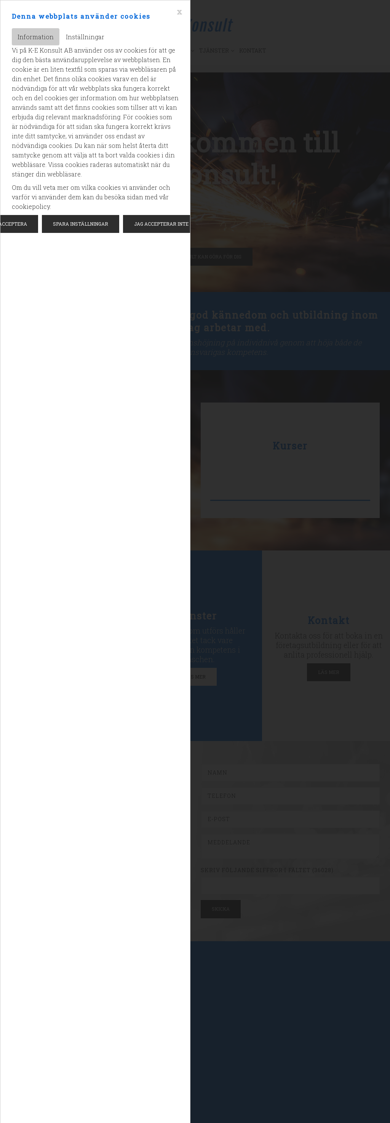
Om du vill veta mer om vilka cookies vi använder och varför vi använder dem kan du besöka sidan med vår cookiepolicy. (91, 196)
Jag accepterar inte (161, 224)
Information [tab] (36, 37)
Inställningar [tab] (85, 37)
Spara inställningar (80, 224)
